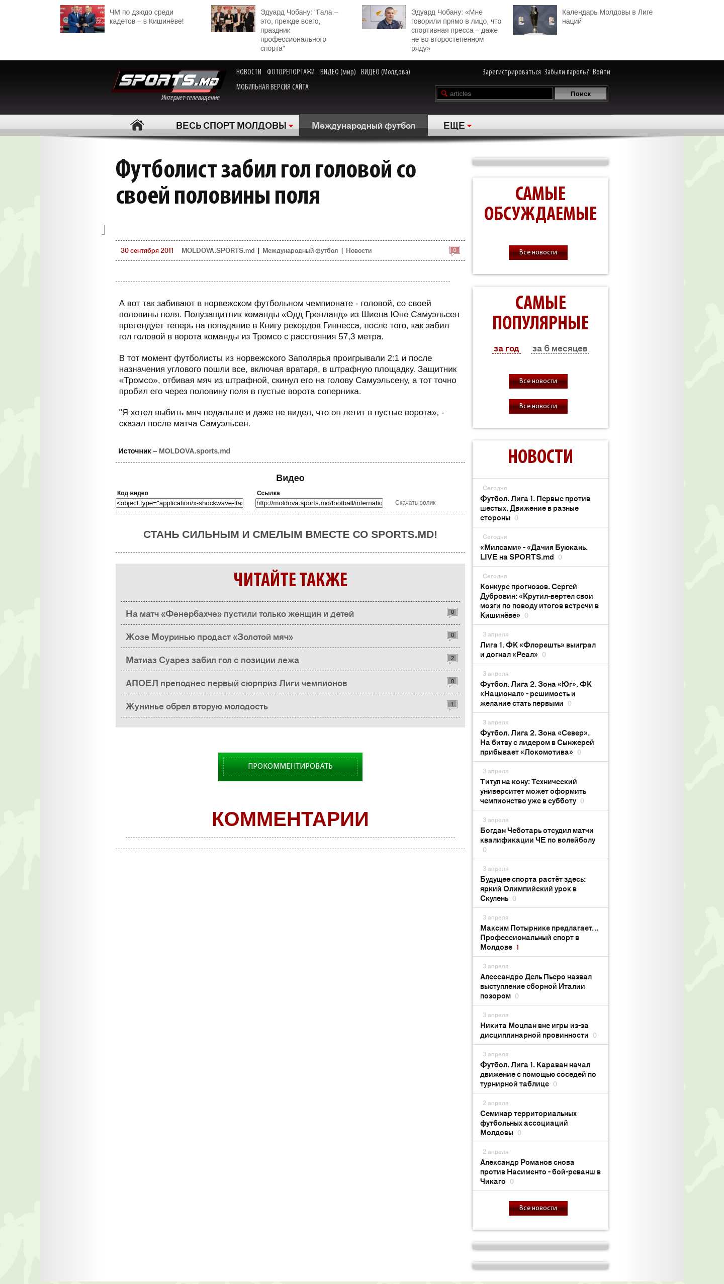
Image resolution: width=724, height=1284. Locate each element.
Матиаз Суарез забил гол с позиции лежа (212, 659)
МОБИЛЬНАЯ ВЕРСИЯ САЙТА (272, 87)
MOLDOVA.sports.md (194, 451)
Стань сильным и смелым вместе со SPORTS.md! (290, 534)
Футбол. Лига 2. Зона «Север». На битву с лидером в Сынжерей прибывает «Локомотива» (537, 741)
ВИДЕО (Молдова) (385, 72)
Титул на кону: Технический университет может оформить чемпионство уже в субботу (533, 790)
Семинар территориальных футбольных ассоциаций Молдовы (528, 1122)
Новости (359, 250)
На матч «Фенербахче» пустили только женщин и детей (240, 613)
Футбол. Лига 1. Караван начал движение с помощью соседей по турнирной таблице (538, 1073)
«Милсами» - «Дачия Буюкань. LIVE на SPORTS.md (534, 551)
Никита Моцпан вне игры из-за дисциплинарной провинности (538, 1029)
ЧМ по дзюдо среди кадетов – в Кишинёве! (122, 15)
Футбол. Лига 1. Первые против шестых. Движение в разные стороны (535, 507)
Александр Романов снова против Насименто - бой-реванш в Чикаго (540, 1171)
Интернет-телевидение (169, 86)
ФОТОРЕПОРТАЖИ (291, 72)
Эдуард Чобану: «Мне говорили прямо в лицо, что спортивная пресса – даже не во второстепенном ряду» (431, 28)
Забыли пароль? (567, 72)
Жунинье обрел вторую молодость (197, 705)
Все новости (538, 252)
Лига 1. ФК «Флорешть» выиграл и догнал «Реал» (538, 649)
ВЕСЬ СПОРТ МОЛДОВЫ (231, 125)
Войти (601, 72)
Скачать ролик (415, 502)
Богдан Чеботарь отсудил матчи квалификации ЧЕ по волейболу (537, 839)
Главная (137, 125)
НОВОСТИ (248, 72)
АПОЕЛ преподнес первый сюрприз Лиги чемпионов (236, 682)
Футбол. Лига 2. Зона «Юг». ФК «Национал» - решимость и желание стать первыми (536, 693)
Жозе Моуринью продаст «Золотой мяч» (209, 636)
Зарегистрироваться (512, 72)
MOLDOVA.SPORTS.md (218, 250)
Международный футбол (363, 125)
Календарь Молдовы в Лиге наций (583, 15)
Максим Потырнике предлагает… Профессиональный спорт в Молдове (539, 937)
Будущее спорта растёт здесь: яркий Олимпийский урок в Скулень (533, 888)
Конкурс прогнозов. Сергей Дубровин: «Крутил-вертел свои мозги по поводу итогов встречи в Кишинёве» (539, 600)
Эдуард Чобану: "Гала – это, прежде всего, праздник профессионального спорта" (274, 28)
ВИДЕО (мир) (338, 72)
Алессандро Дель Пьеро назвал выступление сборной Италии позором (536, 985)
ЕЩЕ (454, 125)
